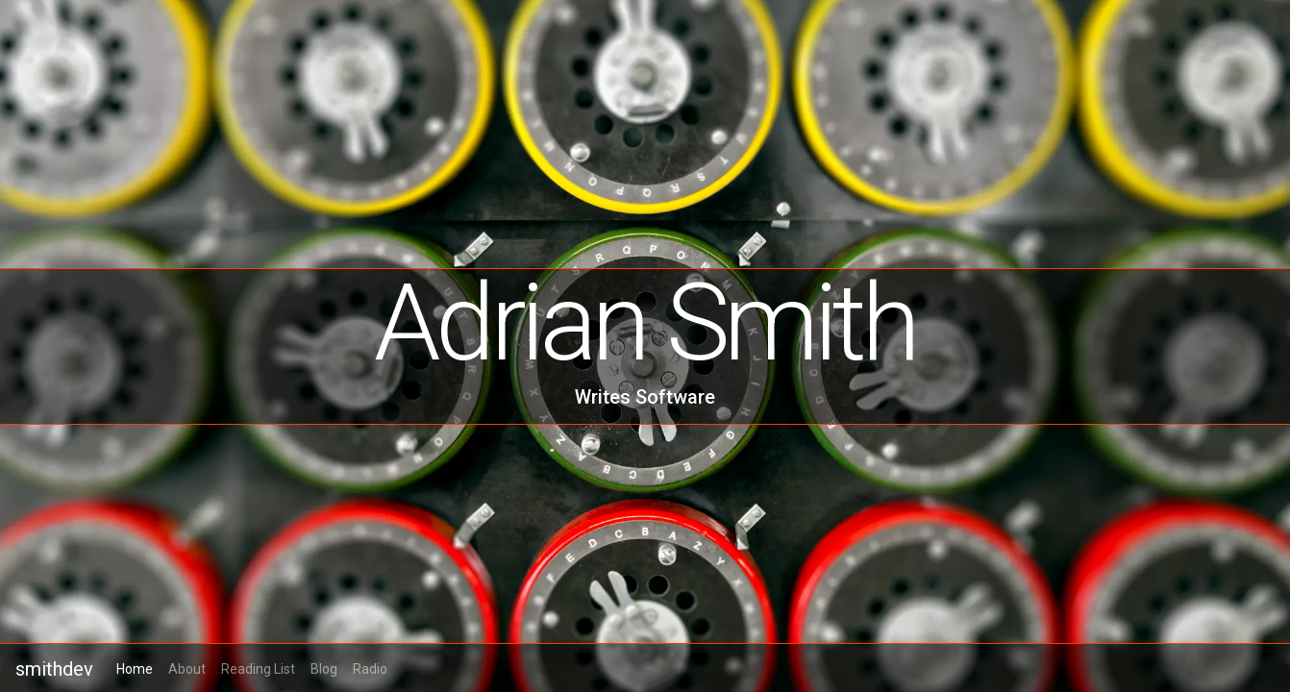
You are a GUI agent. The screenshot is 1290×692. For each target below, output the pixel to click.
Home (134, 669)
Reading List (258, 669)
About (187, 669)
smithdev (54, 669)
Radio (370, 669)
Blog (323, 669)
